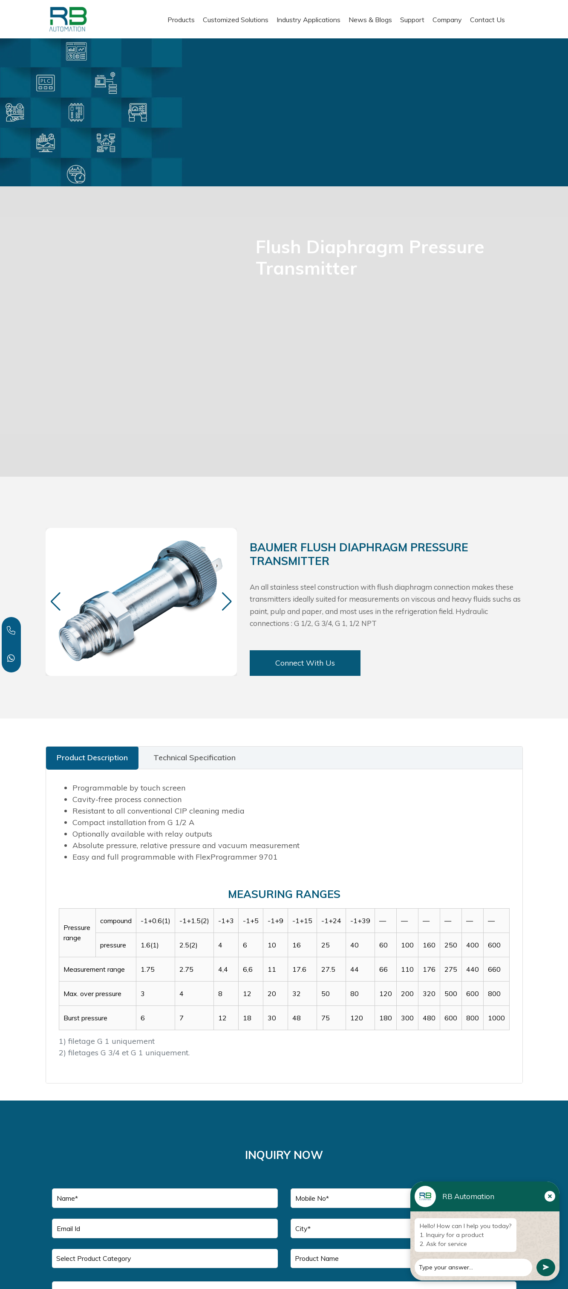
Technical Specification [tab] (194, 757)
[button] (227, 601)
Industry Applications (308, 19)
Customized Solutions (235, 19)
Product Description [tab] (92, 757)
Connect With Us (305, 663)
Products (181, 19)
